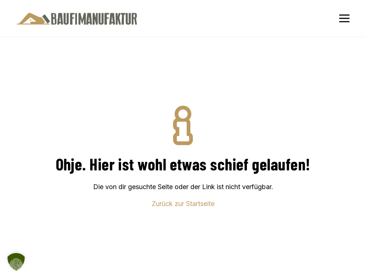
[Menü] (344, 18)
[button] (16, 262)
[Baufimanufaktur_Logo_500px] (77, 18)
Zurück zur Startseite (183, 203)
